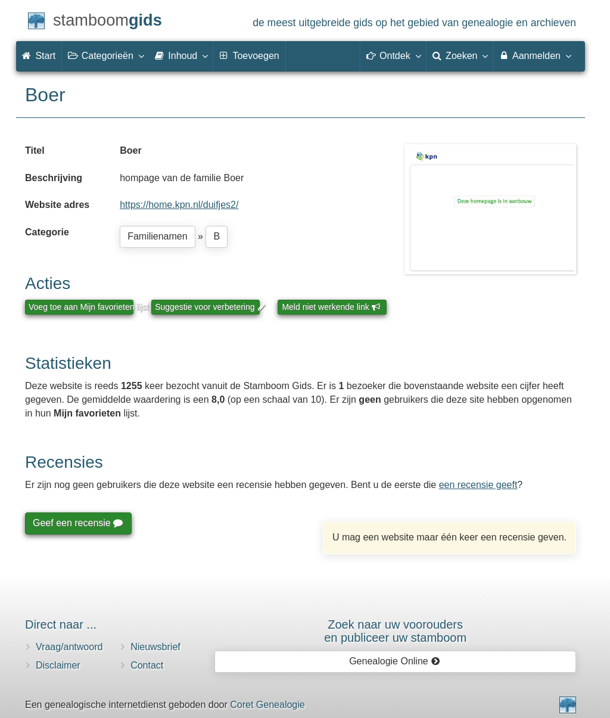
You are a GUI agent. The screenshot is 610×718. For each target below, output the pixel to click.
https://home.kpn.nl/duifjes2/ (179, 205)
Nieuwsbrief (155, 647)
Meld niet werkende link (331, 307)
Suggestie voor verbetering (207, 307)
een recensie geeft (478, 485)
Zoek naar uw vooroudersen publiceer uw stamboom (395, 631)
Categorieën (105, 55)
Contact (146, 665)
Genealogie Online (394, 661)
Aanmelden (534, 55)
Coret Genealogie (267, 705)
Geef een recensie (77, 523)
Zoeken (459, 55)
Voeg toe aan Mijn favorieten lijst (81, 307)
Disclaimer (58, 665)
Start (38, 56)
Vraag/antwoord (69, 647)
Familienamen (157, 236)
